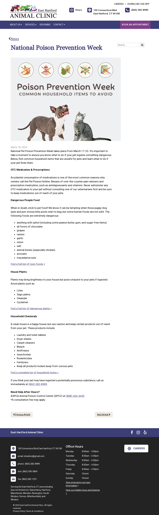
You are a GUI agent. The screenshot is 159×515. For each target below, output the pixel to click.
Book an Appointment (135, 24)
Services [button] (31, 24)
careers (136, 448)
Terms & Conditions (34, 511)
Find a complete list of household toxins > (35, 372)
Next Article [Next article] (103, 414)
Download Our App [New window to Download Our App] (138, 4)
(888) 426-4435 (75, 395)
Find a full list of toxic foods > (28, 264)
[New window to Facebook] (132, 433)
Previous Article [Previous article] (21, 414)
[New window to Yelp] (145, 433)
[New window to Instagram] (138, 433)
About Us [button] (16, 24)
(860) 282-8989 (37, 384)
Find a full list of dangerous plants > (31, 308)
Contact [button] (59, 24)
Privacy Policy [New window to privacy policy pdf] (19, 511)
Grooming (45, 24)
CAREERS (119, 4)
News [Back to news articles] (13, 39)
